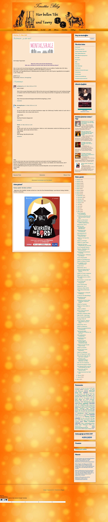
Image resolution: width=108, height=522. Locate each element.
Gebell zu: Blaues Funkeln (83, 261)
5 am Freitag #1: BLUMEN (83, 317)
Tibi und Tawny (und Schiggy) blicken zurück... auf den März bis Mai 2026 (87, 133)
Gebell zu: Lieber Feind (82, 242)
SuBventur (81, 415)
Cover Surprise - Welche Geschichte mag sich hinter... (83, 321)
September (80, 200)
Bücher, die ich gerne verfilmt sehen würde (83, 222)
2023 (78, 185)
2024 (78, 183)
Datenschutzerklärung (84, 30)
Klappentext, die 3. (82, 286)
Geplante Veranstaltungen (81, 70)
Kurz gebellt (83, 403)
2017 (78, 379)
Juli (79, 204)
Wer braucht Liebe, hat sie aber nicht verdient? (83, 356)
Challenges (73, 30)
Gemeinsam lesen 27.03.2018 (81, 231)
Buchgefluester (21, 105)
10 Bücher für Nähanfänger (84, 295)
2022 (78, 186)
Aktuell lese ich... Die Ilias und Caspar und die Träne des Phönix (87, 122)
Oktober (80, 199)
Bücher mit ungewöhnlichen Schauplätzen (84, 329)
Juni (79, 206)
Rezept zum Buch (91, 412)
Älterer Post (67, 175)
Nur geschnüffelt (90, 410)
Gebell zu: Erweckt (81, 347)
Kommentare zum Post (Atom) (45, 180)
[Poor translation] (5, 500)
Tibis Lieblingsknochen (88, 423)
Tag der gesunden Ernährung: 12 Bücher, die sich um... (84, 332)
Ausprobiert (80, 394)
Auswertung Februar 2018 (84, 364)
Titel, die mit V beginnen (83, 362)
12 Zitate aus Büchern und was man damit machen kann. (83, 217)
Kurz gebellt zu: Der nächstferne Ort (82, 263)
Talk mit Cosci (78, 416)
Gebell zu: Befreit (81, 308)
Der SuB (43, 30)
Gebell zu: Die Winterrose (83, 259)
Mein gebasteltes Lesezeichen (81, 335)
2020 (78, 190)
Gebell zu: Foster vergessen (84, 273)
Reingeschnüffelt (81, 412)
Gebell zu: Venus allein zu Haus (83, 306)
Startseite (42, 175)
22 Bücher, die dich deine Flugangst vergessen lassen (83, 301)
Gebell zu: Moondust (82, 220)
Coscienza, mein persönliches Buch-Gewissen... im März (82, 359)
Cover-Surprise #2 (82, 284)
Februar (80, 375)
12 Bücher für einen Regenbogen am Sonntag (84, 245)
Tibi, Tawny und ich (18, 30)
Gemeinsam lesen (89, 401)
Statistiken (64, 30)
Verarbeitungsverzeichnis (81, 78)
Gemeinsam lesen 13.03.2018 (81, 298)
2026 (78, 179)
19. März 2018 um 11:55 (26, 124)
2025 (78, 181)
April (79, 209)
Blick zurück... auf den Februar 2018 (82, 370)
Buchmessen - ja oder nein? (84, 279)
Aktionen (56, 30)
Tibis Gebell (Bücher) (32, 30)
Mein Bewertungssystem (81, 55)
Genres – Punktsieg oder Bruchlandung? (83, 249)
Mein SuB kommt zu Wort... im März (84, 277)
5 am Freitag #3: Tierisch (83, 247)
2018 (78, 194)
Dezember (80, 195)
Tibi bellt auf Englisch (85, 418)
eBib (49, 30)
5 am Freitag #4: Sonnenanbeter (81, 214)
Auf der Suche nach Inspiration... (82, 350)
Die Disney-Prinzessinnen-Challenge (83, 252)
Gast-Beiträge (78, 65)
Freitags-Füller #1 (81, 318)
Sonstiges (92, 413)
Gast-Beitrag (85, 400)
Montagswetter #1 (81, 233)
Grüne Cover (80, 265)
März (79, 211)
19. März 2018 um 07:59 (30, 86)
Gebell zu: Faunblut (82, 304)
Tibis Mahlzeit (83, 424)
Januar (79, 377)
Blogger (62, 490)
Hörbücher (77, 59)
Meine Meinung (79, 408)
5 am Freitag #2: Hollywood (81, 282)
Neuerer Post (17, 175)
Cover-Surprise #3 (82, 257)
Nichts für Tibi (79, 410)
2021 (78, 188)
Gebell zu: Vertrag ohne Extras (83, 238)
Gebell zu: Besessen (82, 326)
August (80, 202)
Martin (18, 124)
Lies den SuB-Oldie (80, 404)
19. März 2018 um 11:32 (31, 105)
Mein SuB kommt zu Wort (85, 407)
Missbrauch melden (81, 449)
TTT (87, 415)
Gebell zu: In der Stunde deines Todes (83, 345)
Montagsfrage (28, 77)
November (80, 197)
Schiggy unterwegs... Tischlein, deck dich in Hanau (86, 143)
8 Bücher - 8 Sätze (89, 389)
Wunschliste (78, 428)
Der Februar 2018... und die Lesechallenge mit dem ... (84, 367)
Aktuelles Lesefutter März (83, 313)
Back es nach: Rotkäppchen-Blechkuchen (81, 227)
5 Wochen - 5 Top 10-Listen (82, 388)
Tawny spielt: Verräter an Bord (22, 187)
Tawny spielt (90, 416)
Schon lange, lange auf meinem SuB (83, 311)
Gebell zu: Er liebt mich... (83, 275)
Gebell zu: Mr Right (82, 240)
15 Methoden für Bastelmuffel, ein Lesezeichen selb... (82, 341)
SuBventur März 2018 (83, 288)
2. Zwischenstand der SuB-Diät (84, 372)
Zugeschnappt (88, 428)
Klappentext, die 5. (82, 224)
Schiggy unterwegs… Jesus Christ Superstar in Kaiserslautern (87, 154)
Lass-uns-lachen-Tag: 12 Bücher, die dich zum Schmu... (83, 270)
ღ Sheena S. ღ (21, 86)
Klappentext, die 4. (82, 267)
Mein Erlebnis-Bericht (88, 406)
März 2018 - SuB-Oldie (83, 315)
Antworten (19, 100)
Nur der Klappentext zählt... (83, 354)
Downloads (78, 74)
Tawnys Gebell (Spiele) (80, 51)
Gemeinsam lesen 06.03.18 (81, 338)
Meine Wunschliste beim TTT (83, 290)
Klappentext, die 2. (82, 324)
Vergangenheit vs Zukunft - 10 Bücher (84, 293)
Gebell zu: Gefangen (82, 352)
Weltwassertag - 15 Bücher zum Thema (84, 255)
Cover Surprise (86, 396)
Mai (79, 208)
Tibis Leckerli (89, 421)
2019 (78, 192)
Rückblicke (80, 413)
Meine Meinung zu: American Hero (81, 235)
